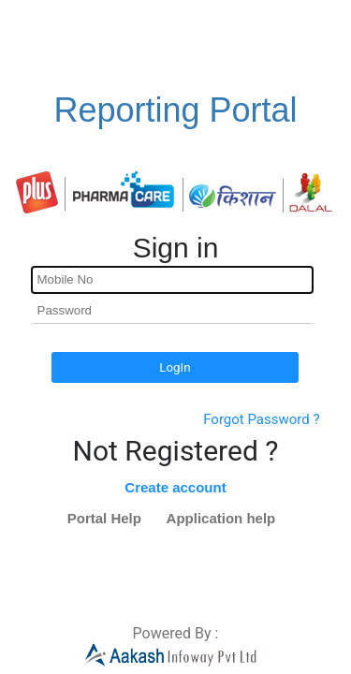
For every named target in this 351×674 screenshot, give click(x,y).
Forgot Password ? (261, 419)
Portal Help (104, 518)
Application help (221, 518)
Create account (175, 487)
